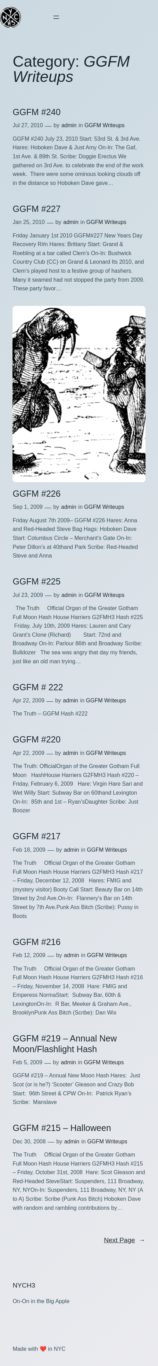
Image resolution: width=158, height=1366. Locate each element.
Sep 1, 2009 (27, 507)
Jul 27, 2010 (28, 125)
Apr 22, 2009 (28, 700)
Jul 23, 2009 (28, 595)
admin (69, 125)
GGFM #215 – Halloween (62, 1128)
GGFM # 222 (38, 687)
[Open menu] (56, 17)
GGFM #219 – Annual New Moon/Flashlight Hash (65, 1043)
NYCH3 (24, 1285)
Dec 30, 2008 (29, 1141)
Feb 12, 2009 (29, 955)
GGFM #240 (36, 112)
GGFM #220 (36, 739)
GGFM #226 (36, 493)
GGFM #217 (36, 836)
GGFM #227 (36, 209)
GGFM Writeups (104, 125)
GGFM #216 (36, 942)
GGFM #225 (36, 581)
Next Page (124, 1240)
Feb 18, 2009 (29, 850)
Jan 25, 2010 (29, 222)
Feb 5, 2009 (27, 1062)
